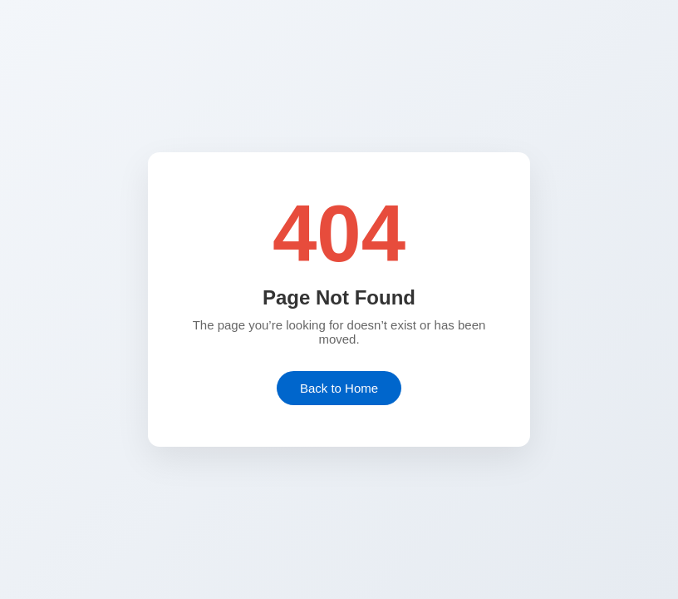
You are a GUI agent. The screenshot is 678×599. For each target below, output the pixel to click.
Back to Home (339, 388)
